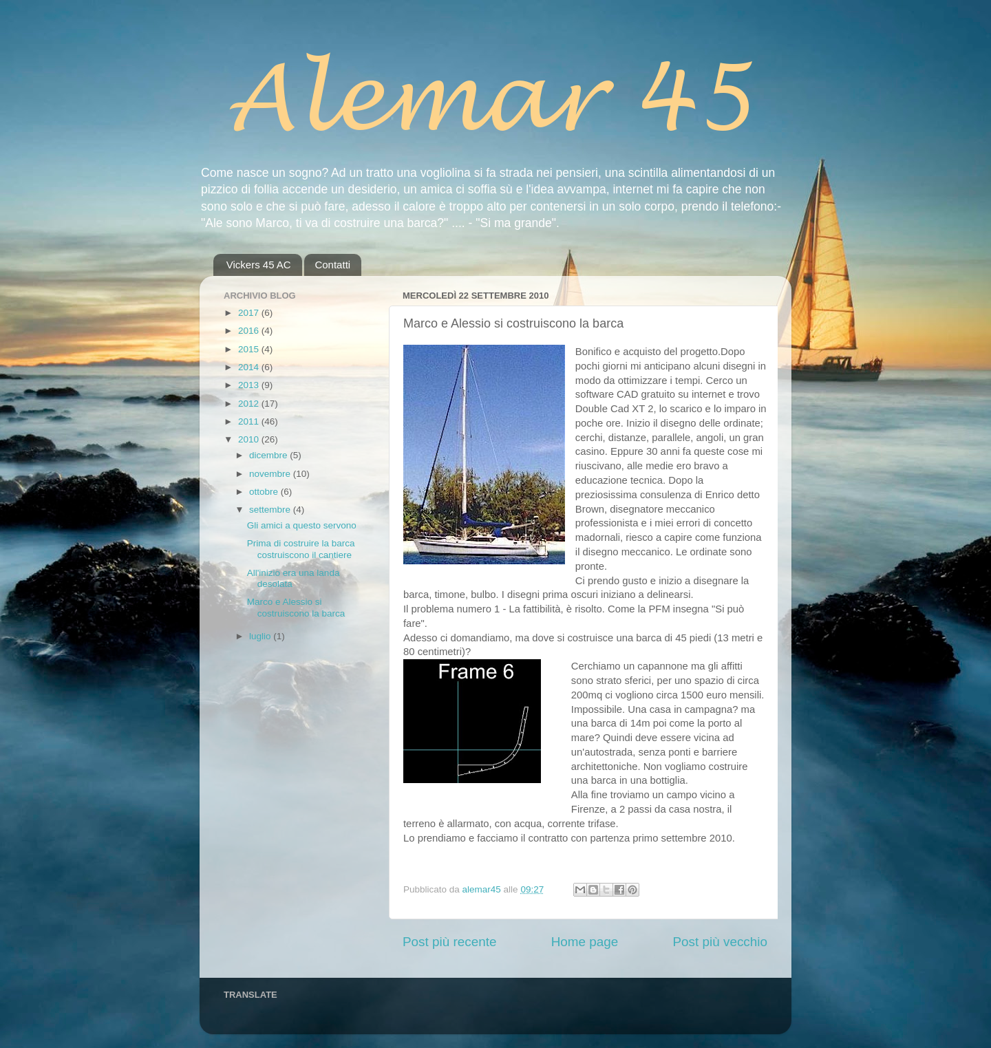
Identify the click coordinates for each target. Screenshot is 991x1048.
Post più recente (450, 941)
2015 (250, 349)
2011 (250, 421)
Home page (585, 941)
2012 (250, 403)
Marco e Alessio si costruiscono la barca (296, 607)
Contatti (332, 264)
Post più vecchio (719, 941)
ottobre (265, 491)
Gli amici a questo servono (301, 525)
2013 (250, 385)
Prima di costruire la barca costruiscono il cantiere (301, 548)
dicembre (269, 455)
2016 (250, 330)
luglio (261, 636)
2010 (250, 439)
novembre (271, 474)
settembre (271, 509)
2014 (250, 367)
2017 (250, 313)
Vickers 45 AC (258, 264)
